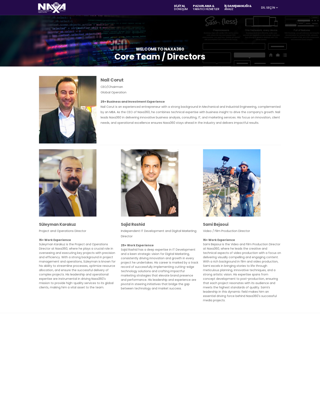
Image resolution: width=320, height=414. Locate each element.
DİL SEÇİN (268, 8)
